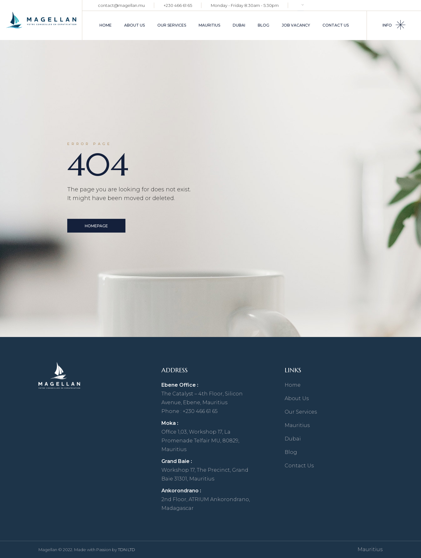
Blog (291, 452)
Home (293, 385)
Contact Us (299, 466)
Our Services (301, 412)
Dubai (293, 439)
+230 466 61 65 (178, 5)
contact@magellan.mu (121, 5)
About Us (297, 398)
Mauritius (297, 425)
